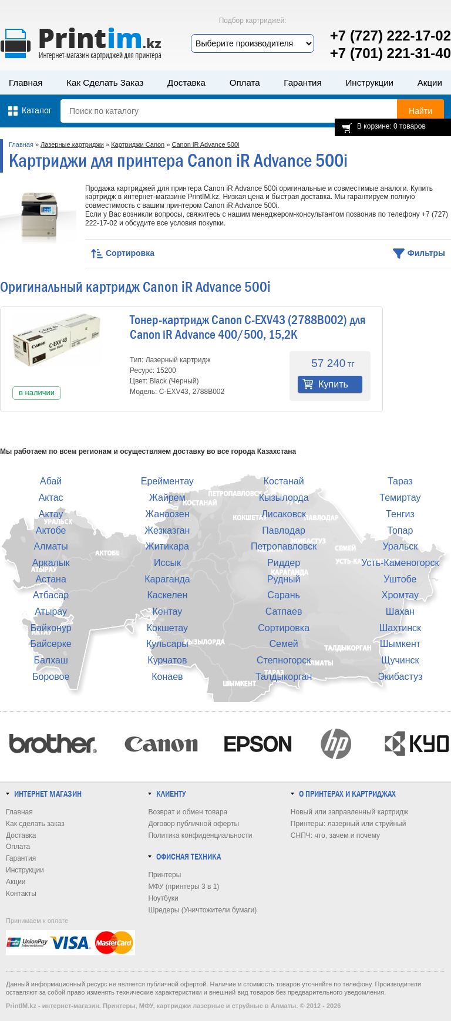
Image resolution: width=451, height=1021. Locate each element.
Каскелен (167, 595)
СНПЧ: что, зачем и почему (335, 835)
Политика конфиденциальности (200, 835)
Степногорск (284, 660)
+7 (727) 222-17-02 (390, 35)
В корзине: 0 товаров (391, 126)
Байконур (51, 628)
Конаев (167, 677)
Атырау (51, 611)
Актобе (51, 530)
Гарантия (302, 82)
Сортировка (283, 628)
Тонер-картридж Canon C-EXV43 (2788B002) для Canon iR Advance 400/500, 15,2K (248, 327)
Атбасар (51, 595)
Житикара (167, 546)
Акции (430, 82)
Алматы (50, 546)
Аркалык (51, 563)
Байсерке (51, 644)
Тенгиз (400, 514)
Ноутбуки (163, 898)
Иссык (167, 563)
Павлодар (283, 530)
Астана (50, 579)
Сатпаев (283, 611)
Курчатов (167, 660)
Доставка (186, 82)
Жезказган (167, 530)
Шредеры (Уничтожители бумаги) (202, 910)
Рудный (284, 579)
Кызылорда (284, 498)
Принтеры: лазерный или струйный (348, 824)
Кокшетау (167, 628)
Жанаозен (167, 514)
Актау (51, 514)
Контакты (21, 893)
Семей (283, 644)
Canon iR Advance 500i (205, 144)
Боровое (50, 677)
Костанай (284, 481)
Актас (51, 498)
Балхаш (50, 660)
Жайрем (167, 498)
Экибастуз (400, 677)
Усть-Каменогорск (400, 563)
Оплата (245, 82)
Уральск (400, 546)
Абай (51, 481)
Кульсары (167, 644)
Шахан (400, 611)
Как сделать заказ (104, 82)
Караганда (167, 579)
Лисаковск (283, 514)
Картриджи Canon (137, 144)
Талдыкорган (283, 677)
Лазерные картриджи (72, 144)
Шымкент (400, 644)
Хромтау (400, 595)
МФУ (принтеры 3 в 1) (183, 886)
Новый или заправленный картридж (349, 812)
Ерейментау (167, 481)
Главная (26, 82)
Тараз (400, 481)
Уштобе (399, 579)
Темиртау (399, 498)
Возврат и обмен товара (187, 812)
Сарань (283, 595)
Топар (400, 530)
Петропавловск (284, 546)
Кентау (167, 611)
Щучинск (400, 660)
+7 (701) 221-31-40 (390, 53)
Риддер (283, 563)
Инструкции (369, 82)
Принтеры (164, 875)
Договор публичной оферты (193, 824)
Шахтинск (400, 628)
